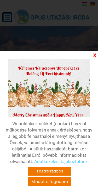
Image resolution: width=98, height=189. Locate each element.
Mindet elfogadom (50, 181)
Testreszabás (49, 171)
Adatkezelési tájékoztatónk (61, 161)
